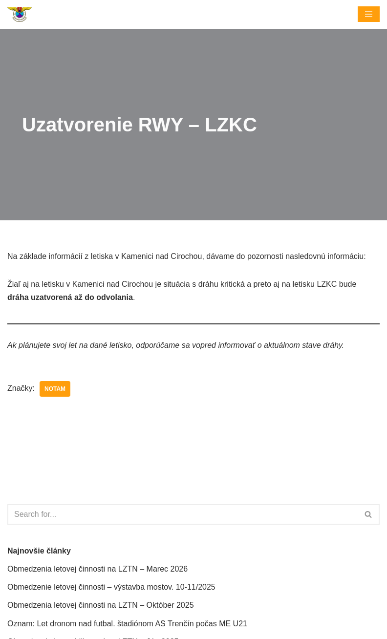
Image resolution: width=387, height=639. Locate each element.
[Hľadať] (182, 514)
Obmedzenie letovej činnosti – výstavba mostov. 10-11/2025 (111, 587)
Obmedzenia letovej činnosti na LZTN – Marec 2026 (97, 569)
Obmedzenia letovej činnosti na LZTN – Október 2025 (100, 605)
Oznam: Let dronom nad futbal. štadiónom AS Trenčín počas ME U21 (127, 623)
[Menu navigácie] (369, 14)
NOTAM (54, 388)
